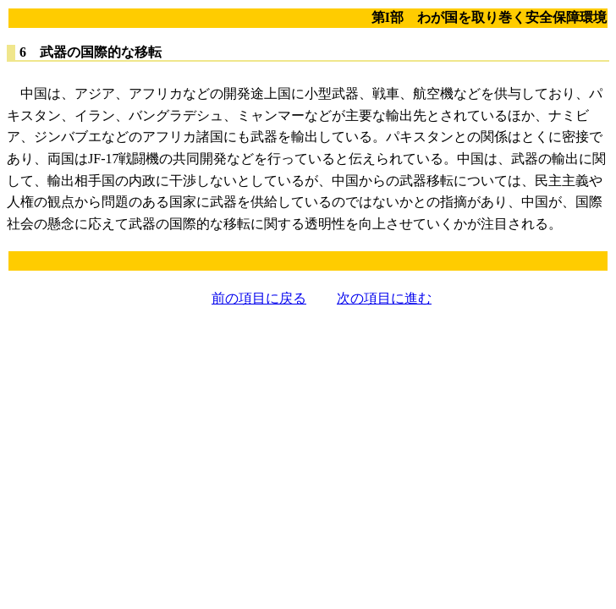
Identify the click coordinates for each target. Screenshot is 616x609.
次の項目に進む (384, 298)
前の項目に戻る (259, 298)
